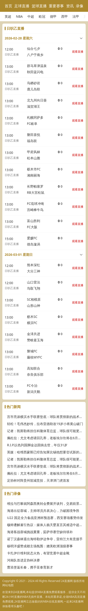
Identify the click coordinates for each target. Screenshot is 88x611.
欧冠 (42, 16)
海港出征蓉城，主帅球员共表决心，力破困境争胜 (43, 510)
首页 (8, 5)
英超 (8, 16)
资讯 (70, 5)
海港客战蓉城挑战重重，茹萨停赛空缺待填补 (40, 532)
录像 (79, 5)
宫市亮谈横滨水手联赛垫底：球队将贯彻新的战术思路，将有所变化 (45, 416)
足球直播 (21, 5)
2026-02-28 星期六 (19, 38)
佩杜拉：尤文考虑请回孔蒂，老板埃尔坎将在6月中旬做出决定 (45, 438)
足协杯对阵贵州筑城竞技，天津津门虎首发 (38, 480)
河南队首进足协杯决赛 (23, 560)
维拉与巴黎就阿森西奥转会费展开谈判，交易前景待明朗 (45, 503)
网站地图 (8, 585)
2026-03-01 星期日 (19, 254)
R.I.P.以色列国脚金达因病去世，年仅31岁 (37, 445)
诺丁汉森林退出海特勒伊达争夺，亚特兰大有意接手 (45, 539)
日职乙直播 (12, 54)
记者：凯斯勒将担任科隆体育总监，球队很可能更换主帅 (45, 431)
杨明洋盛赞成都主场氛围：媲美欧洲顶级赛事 (40, 546)
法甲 (76, 16)
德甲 (53, 16)
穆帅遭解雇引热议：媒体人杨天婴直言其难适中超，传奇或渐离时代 (45, 525)
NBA (19, 16)
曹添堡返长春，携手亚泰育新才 (30, 567)
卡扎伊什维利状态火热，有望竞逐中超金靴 (38, 553)
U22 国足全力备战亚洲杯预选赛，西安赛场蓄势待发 (45, 517)
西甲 (64, 16)
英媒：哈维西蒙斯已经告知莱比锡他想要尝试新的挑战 (45, 452)
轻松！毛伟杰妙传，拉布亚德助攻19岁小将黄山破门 (45, 423)
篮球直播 (39, 5)
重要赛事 (56, 5)
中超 (30, 16)
